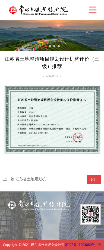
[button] (46, 46)
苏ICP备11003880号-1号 (83, 244)
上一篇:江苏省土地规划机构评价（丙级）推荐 (26, 178)
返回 (94, 179)
